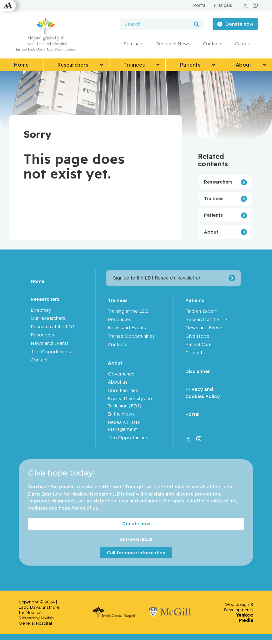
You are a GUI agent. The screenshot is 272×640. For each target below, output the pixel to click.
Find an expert (201, 311)
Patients (213, 215)
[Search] (196, 24)
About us (118, 382)
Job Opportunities (51, 352)
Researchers (218, 182)
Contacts (212, 44)
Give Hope (197, 336)
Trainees (214, 198)
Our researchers (48, 318)
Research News (173, 44)
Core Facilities (123, 390)
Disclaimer (197, 371)
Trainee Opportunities (131, 336)
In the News (121, 414)
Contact (39, 360)
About (211, 232)
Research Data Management (124, 425)
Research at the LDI (52, 327)
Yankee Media (244, 617)
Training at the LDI (128, 311)
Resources (42, 335)
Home (37, 281)
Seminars (134, 44)
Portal (192, 414)
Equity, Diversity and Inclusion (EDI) (130, 402)
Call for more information (136, 552)
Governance (121, 374)
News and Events (50, 343)
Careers (243, 44)
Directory (41, 310)
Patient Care (198, 344)
